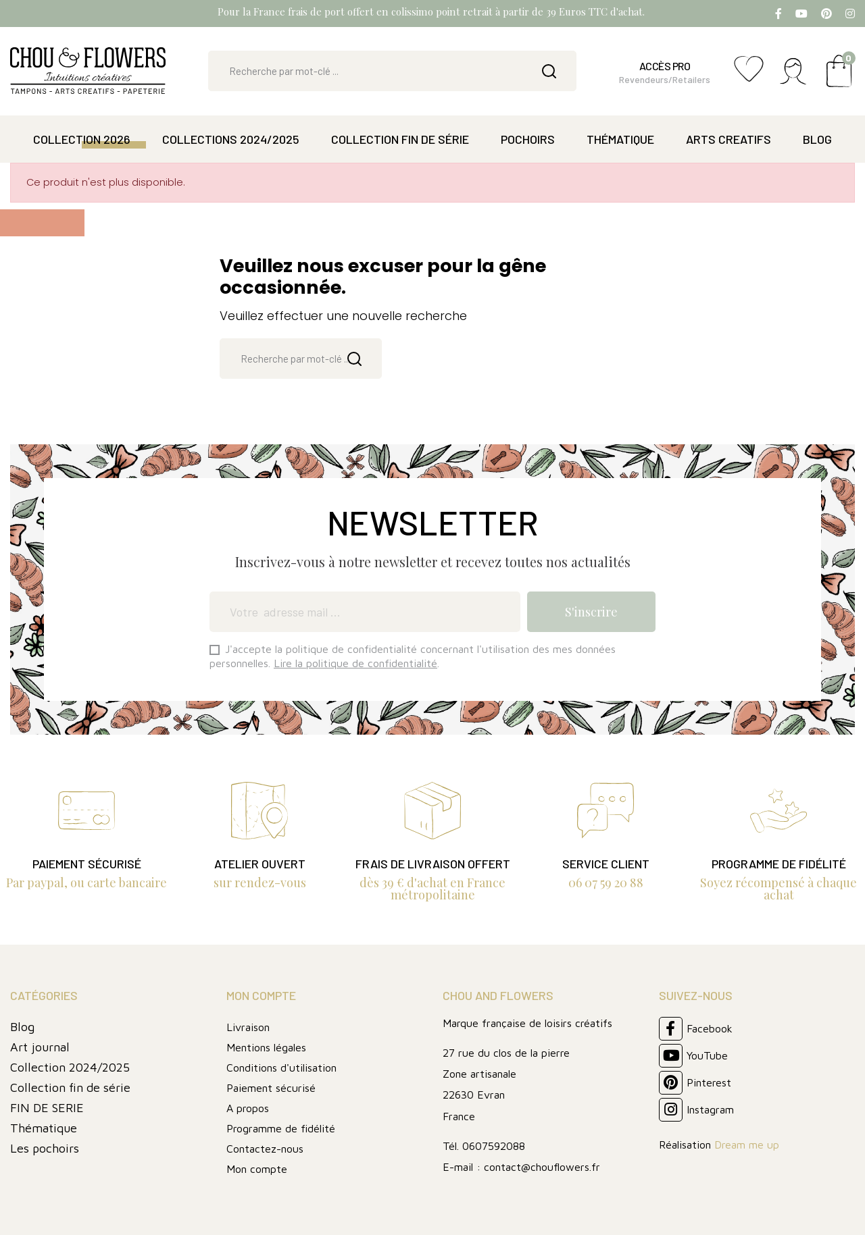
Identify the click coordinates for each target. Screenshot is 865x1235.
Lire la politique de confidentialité (355, 663)
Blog (22, 1027)
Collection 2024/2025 (70, 1067)
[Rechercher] (392, 71)
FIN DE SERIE (47, 1108)
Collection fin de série (70, 1087)
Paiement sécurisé (271, 1088)
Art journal (40, 1047)
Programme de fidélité (280, 1128)
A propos (247, 1108)
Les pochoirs (44, 1148)
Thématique (43, 1128)
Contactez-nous (264, 1148)
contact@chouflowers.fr (542, 1167)
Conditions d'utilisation (281, 1067)
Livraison (248, 1027)
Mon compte (256, 1169)
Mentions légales (266, 1047)
